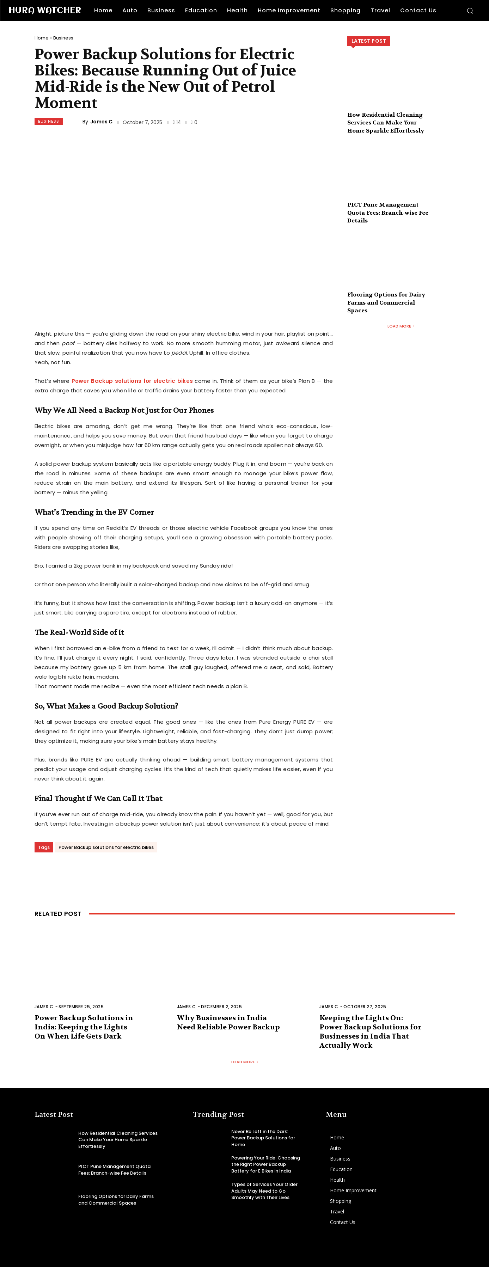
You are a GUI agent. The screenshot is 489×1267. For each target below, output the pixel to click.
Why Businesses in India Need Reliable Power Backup (228, 1023)
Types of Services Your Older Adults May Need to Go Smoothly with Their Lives (264, 1190)
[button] (470, 10)
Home (42, 38)
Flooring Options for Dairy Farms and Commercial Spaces (386, 302)
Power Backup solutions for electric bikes (106, 847)
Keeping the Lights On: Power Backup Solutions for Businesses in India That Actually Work (370, 1032)
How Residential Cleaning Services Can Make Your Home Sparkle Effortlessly (385, 122)
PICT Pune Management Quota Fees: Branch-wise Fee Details (387, 212)
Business (63, 38)
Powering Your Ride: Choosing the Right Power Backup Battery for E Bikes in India (265, 1164)
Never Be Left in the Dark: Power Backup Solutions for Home (263, 1137)
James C (101, 121)
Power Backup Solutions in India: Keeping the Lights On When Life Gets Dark (84, 1027)
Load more (400, 326)
